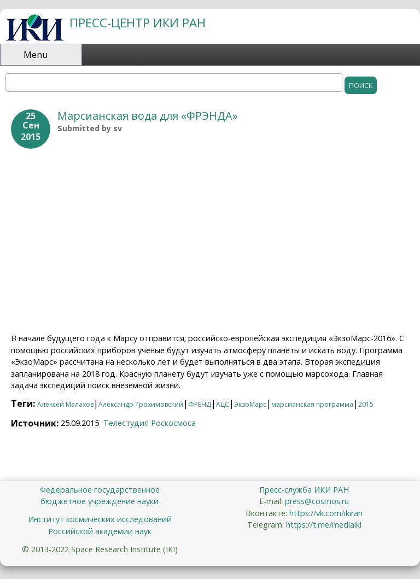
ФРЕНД (199, 404)
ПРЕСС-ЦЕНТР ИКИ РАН (137, 22)
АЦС (222, 404)
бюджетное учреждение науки (99, 501)
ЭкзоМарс (250, 404)
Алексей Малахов (65, 404)
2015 (366, 404)
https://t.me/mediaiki (323, 524)
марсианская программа (312, 404)
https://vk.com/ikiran (326, 513)
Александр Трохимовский (140, 404)
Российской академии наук (99, 531)
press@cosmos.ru (317, 501)
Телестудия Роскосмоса (149, 423)
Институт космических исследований (100, 519)
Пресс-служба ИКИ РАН (304, 489)
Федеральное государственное (100, 489)
